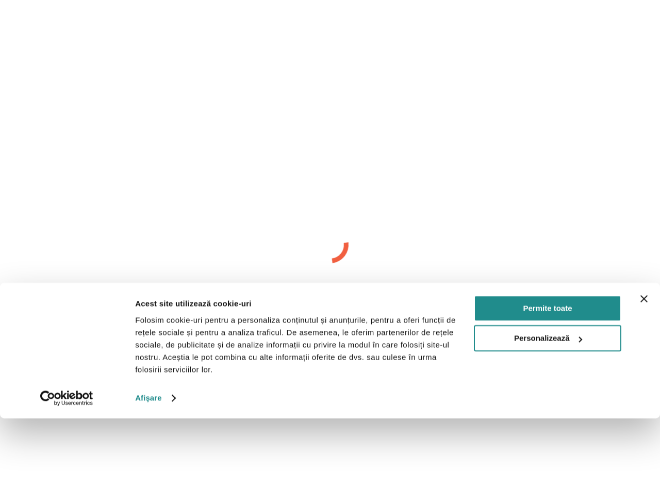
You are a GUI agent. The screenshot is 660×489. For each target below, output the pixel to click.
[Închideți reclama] (644, 369)
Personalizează (548, 408)
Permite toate (547, 379)
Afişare (148, 468)
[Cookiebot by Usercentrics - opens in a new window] (67, 469)
